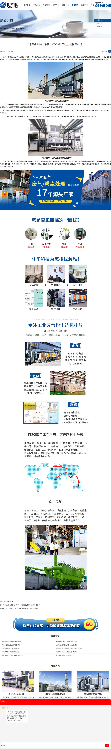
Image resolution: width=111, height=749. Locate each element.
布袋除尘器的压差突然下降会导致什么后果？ (69, 648)
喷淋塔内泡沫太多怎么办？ (64, 655)
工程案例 (46, 5)
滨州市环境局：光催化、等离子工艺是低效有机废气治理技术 (20, 605)
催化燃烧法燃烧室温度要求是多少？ (66, 641)
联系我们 (84, 5)
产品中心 (36, 5)
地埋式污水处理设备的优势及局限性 (66, 652)
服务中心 (65, 5)
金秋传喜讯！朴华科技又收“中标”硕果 (12, 655)
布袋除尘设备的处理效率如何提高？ (12, 641)
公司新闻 (99, 26)
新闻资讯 (75, 5)
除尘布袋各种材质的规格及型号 (11, 652)
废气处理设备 (82, 59)
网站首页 (27, 5)
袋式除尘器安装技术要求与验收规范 (66, 645)
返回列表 (104, 51)
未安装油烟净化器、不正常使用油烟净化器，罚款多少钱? (19, 608)
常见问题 (99, 23)
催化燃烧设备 (62, 158)
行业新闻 (99, 20)
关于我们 (56, 5)
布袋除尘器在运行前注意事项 (10, 648)
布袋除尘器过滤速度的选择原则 (11, 645)
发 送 (107, 745)
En (92, 5)
